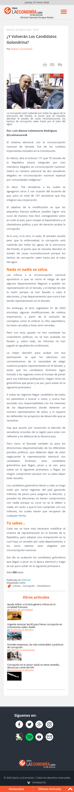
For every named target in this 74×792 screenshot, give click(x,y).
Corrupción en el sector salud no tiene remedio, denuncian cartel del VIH (33, 666)
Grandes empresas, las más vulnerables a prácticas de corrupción (35, 646)
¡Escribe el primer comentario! (59, 65)
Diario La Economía (21, 49)
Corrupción (28, 586)
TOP (39, 782)
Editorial (26, 580)
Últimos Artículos (49, 789)
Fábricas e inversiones (23, 650)
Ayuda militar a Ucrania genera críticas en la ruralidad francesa (31, 606)
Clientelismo (44, 586)
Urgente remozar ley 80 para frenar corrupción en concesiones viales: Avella (34, 626)
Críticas (17, 586)
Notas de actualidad (22, 610)
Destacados (16, 789)
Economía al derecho (22, 630)
